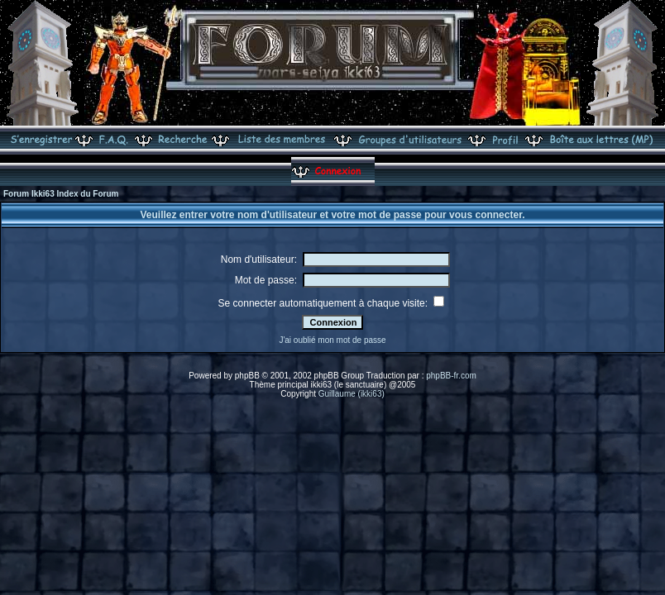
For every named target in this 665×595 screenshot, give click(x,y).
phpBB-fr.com (451, 375)
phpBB (247, 375)
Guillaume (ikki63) (351, 393)
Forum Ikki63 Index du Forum (60, 193)
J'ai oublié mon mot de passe (332, 340)
